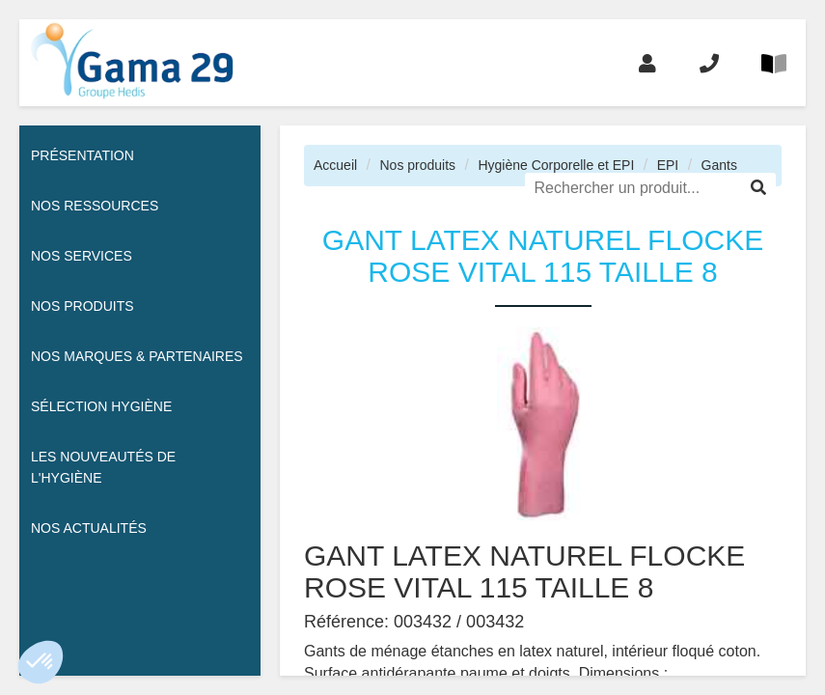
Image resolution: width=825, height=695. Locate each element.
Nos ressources (94, 205)
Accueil (335, 165)
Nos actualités (89, 528)
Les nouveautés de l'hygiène (103, 467)
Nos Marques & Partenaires (137, 356)
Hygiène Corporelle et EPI (556, 165)
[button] (40, 662)
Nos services (81, 256)
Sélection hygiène (101, 406)
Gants (719, 165)
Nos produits (417, 165)
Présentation (82, 155)
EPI (668, 165)
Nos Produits (82, 306)
